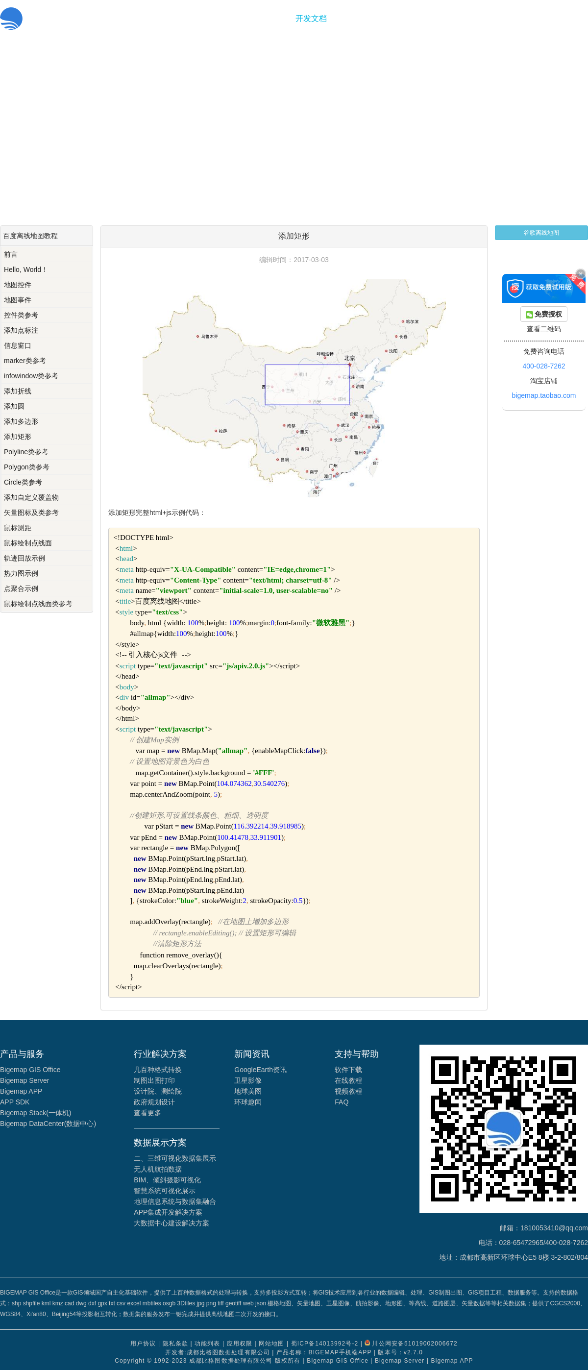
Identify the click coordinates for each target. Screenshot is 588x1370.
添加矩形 (17, 436)
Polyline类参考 (26, 452)
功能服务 (270, 18)
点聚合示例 (21, 588)
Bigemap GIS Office (30, 1070)
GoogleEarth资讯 (260, 1070)
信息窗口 (17, 345)
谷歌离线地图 (541, 232)
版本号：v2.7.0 (400, 1352)
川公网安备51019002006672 (414, 1343)
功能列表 (207, 1343)
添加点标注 (21, 330)
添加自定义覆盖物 (31, 497)
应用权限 (239, 1343)
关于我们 (352, 18)
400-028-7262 (543, 366)
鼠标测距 (17, 528)
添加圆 (14, 406)
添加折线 (17, 391)
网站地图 (271, 1343)
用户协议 (143, 1343)
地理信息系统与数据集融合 (175, 1201)
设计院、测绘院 (158, 1091)
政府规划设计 (154, 1102)
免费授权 (544, 314)
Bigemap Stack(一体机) (35, 1113)
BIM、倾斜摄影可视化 (167, 1180)
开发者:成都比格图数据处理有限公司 (217, 1352)
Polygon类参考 (26, 467)
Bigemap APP (21, 1091)
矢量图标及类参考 (31, 512)
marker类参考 (25, 361)
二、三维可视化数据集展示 (175, 1158)
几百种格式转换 (158, 1070)
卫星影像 (248, 1080)
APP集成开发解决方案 (168, 1212)
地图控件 (17, 285)
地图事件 (17, 300)
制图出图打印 (154, 1080)
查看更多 (147, 1113)
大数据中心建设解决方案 (171, 1223)
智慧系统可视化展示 (165, 1191)
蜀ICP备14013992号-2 (325, 1343)
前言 (11, 254)
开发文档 (311, 18)
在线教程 (348, 1080)
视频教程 (348, 1091)
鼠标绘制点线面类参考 (38, 604)
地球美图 (248, 1091)
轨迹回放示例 (24, 558)
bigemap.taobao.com (544, 395)
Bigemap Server (24, 1080)
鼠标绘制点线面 (28, 543)
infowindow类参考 (31, 376)
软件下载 (348, 1070)
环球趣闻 (248, 1102)
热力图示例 (21, 573)
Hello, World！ (26, 269)
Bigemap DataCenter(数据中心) (48, 1123)
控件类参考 (21, 315)
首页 (237, 18)
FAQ (341, 1102)
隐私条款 (175, 1343)
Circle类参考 (23, 482)
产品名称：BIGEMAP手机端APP (323, 1352)
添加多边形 (21, 421)
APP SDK (14, 1102)
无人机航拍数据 (158, 1169)
